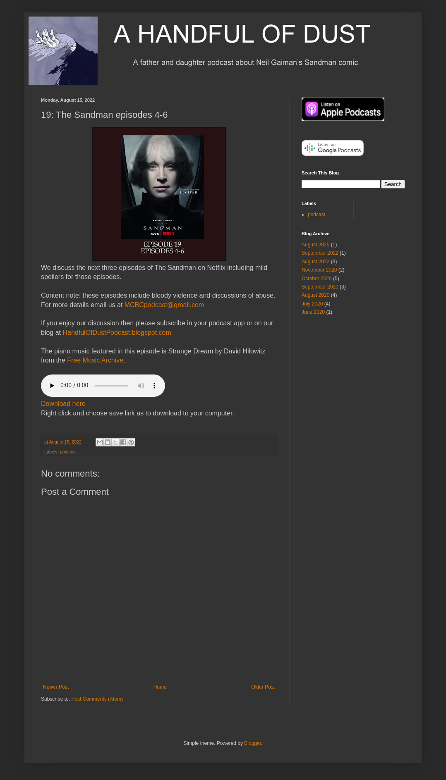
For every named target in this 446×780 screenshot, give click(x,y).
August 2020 (315, 295)
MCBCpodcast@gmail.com (164, 304)
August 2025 (315, 245)
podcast (68, 451)
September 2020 (320, 287)
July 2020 (312, 304)
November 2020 (319, 270)
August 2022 (315, 262)
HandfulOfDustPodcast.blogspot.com (116, 332)
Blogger (252, 743)
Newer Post (56, 687)
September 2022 (320, 253)
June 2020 (313, 312)
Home (160, 687)
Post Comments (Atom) (97, 699)
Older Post (263, 687)
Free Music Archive (95, 360)
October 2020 (317, 278)
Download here (63, 403)
